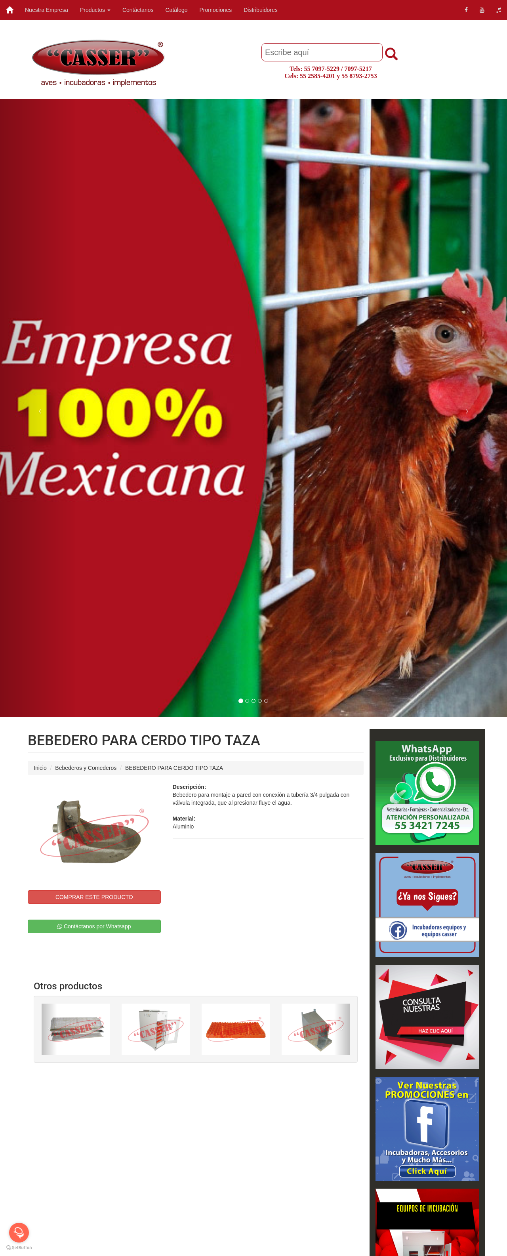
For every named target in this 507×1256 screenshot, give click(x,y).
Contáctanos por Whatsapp (94, 926)
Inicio (40, 768)
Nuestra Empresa (46, 10)
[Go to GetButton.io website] (19, 1247)
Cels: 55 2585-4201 (309, 76)
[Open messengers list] (19, 1233)
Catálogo (176, 10)
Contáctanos (138, 10)
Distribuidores (261, 10)
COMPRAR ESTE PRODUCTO (94, 897)
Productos (95, 10)
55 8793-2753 (359, 76)
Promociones (216, 10)
